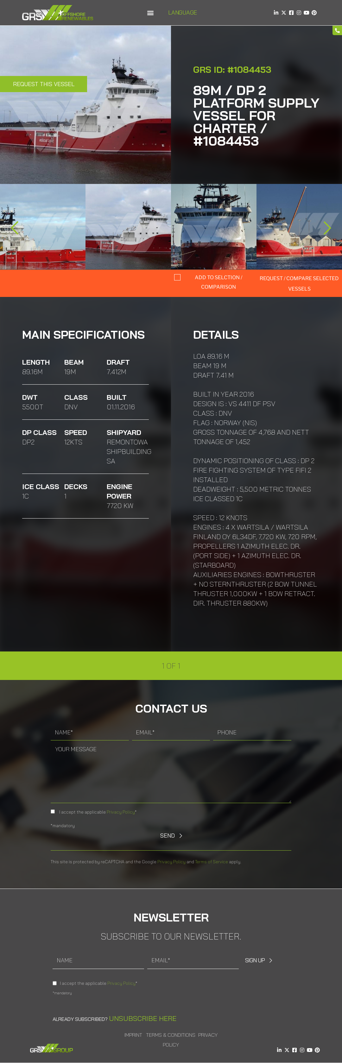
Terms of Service (211, 862)
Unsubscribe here (142, 1018)
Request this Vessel (43, 84)
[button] (150, 13)
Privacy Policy (121, 812)
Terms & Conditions (170, 1035)
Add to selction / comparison (218, 282)
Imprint (133, 1035)
